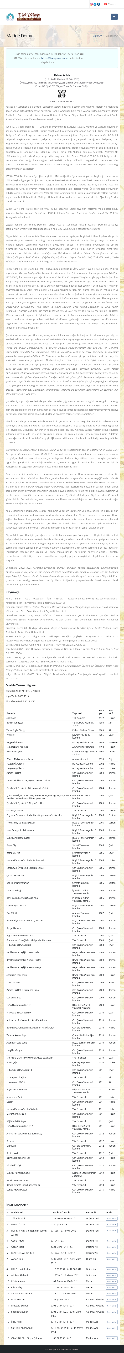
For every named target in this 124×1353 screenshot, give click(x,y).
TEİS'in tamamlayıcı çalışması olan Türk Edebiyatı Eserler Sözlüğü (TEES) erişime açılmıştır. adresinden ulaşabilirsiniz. (48, 58)
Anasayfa (97, 36)
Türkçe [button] (110, 4)
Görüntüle (111, 1218)
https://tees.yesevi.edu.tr (55, 58)
